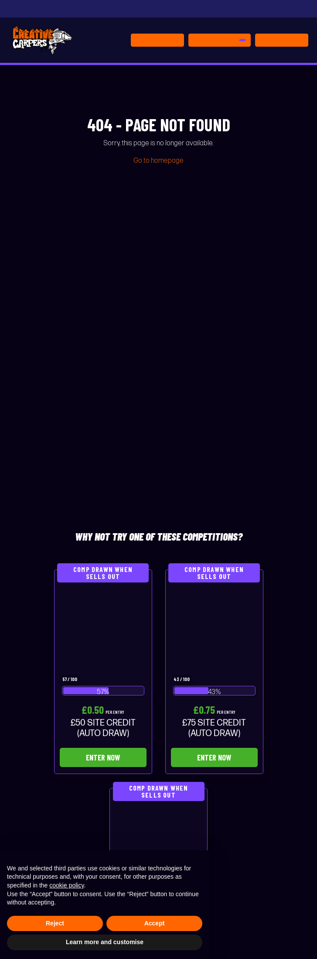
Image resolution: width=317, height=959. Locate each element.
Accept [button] (154, 923)
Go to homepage (158, 161)
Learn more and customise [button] (104, 941)
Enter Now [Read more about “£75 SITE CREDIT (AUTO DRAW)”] (214, 757)
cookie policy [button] (66, 885)
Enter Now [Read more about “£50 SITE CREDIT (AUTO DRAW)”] (103, 757)
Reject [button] (55, 923)
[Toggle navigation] (281, 40)
